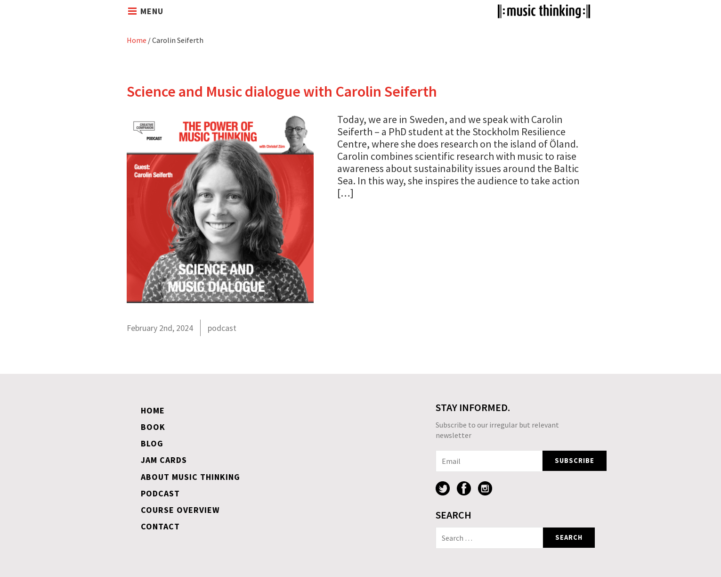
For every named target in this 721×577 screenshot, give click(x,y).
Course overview (180, 509)
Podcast (160, 493)
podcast (222, 327)
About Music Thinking (190, 476)
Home (136, 40)
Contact (160, 526)
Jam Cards (164, 459)
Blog (152, 443)
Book (153, 426)
